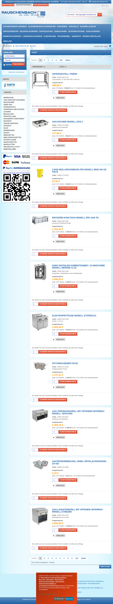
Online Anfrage (11, 123)
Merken (9, 65)
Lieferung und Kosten (14, 109)
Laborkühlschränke (32, 36)
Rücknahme (9, 102)
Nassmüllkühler (88, 26)
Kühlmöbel (62, 26)
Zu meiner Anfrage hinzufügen (53, 110)
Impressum (8, 98)
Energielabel (10, 149)
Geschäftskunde (23, 5)
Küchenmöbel (63, 36)
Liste (62, 67)
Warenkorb (9, 130)
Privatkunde (8, 5)
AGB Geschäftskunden (14, 100)
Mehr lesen (105, 566)
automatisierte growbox (15, 26)
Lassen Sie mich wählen (48, 594)
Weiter (67, 60)
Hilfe (6, 128)
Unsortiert (38, 67)
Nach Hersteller (22, 46)
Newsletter (9, 144)
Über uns (7, 41)
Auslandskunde (41, 5)
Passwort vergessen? (16, 72)
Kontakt (7, 126)
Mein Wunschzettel (13, 137)
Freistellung (10, 116)
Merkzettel (9, 135)
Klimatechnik (50, 36)
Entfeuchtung (46, 31)
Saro (34, 46)
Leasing (7, 112)
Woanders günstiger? (14, 119)
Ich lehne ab (58, 599)
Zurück (34, 60)
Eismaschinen (60, 31)
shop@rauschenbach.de (99, 2)
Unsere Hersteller (91, 36)
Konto (6, 133)
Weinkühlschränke (12, 36)
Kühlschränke (93, 31)
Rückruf (8, 121)
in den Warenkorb (68, 92)
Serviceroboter (10, 31)
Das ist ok (69, 599)
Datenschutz (10, 107)
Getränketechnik (76, 31)
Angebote (76, 36)
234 (61, 60)
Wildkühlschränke (29, 31)
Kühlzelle (74, 26)
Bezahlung (9, 114)
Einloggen (18, 64)
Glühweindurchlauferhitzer (42, 26)
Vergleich (60, 98)
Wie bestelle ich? (12, 147)
